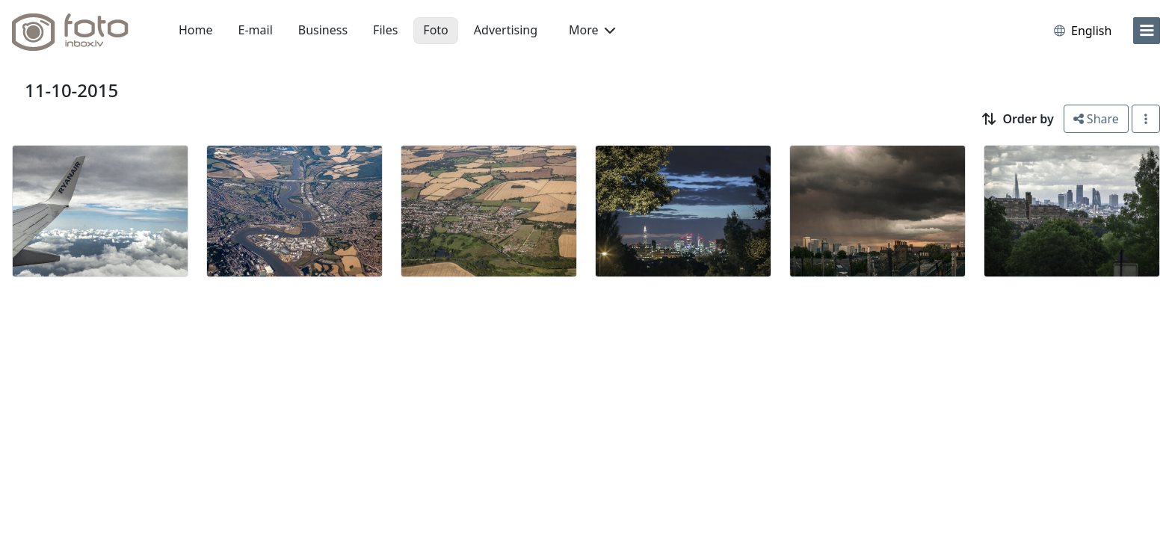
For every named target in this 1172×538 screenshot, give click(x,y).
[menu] (1146, 30)
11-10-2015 (71, 90)
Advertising (505, 30)
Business (323, 30)
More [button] (592, 30)
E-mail (255, 30)
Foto (435, 30)
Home (196, 30)
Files (385, 30)
